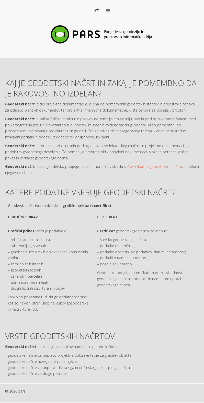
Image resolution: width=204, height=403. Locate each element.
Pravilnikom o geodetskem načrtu (154, 166)
